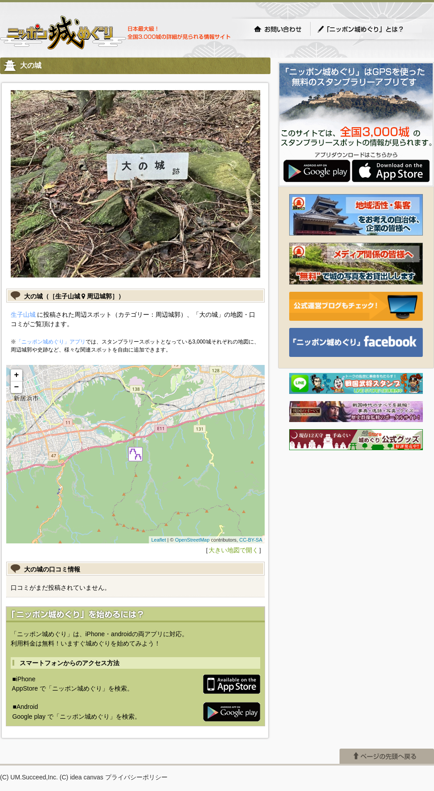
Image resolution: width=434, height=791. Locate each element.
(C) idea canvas (81, 777)
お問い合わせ (278, 29)
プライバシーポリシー (136, 777)
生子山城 (23, 314)
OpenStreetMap (192, 540)
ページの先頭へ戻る (387, 756)
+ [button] (16, 375)
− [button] (16, 387)
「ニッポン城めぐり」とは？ (369, 29)
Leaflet (158, 540)
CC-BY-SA (250, 540)
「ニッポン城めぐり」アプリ (51, 342)
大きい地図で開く (233, 550)
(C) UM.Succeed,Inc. (29, 777)
